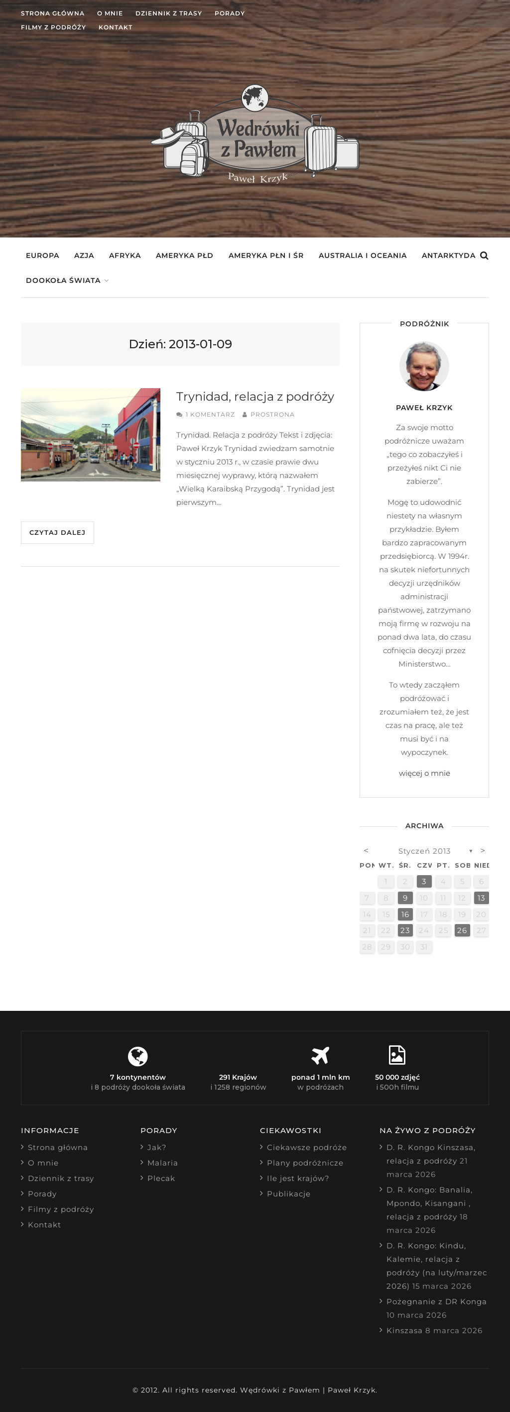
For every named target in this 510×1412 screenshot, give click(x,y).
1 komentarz (210, 414)
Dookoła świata (63, 280)
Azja (84, 255)
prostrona (273, 414)
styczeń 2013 (424, 851)
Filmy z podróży (53, 27)
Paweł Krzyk (424, 407)
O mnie (110, 13)
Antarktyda (449, 255)
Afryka (125, 255)
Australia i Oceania (363, 255)
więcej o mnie (424, 773)
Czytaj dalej (57, 532)
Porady (230, 13)
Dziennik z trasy (168, 13)
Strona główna (53, 13)
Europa (42, 255)
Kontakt (115, 27)
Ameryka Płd (185, 255)
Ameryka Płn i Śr (266, 255)
